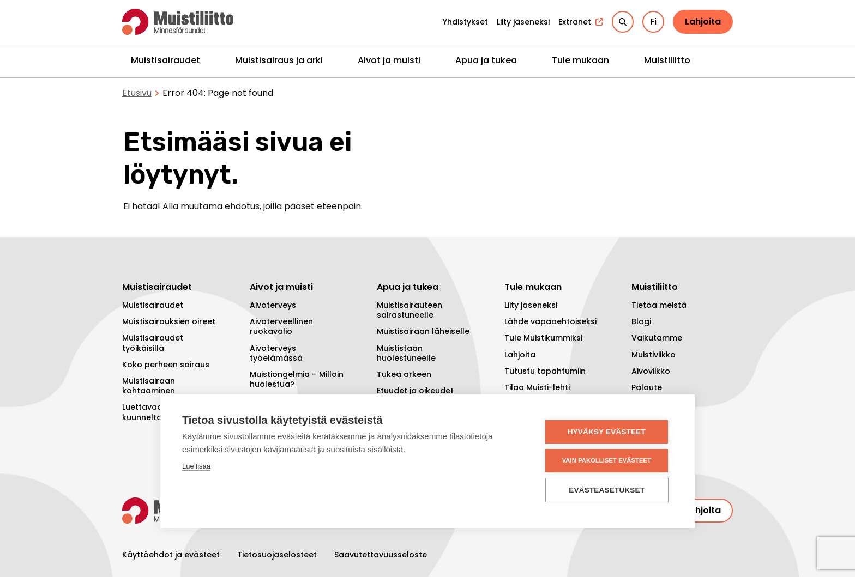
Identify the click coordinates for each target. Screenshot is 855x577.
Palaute (646, 387)
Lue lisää (196, 466)
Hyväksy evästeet (607, 432)
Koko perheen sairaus (165, 364)
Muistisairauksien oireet (168, 321)
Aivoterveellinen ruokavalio (281, 326)
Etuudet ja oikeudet (415, 391)
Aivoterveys (273, 305)
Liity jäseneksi (530, 305)
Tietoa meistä (659, 305)
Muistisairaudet (165, 60)
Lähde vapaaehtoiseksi (550, 321)
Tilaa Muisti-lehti (537, 387)
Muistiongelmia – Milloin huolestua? (297, 379)
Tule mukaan (580, 60)
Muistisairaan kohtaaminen (148, 386)
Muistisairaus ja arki (279, 60)
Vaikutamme (656, 338)
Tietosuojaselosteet (277, 555)
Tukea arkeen (404, 374)
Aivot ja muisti (389, 60)
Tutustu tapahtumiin (545, 371)
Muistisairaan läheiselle (423, 331)
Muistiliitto (667, 60)
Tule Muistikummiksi (543, 338)
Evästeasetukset (608, 490)
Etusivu (137, 93)
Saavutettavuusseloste (380, 555)
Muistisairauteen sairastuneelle (409, 310)
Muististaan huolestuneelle (406, 353)
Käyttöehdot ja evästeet (171, 555)
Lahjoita (703, 21)
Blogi (641, 321)
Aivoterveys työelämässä (276, 353)
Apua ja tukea (486, 60)
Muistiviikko (653, 355)
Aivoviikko (650, 371)
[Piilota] (211, 60)
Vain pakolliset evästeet (607, 460)
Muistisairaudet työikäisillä (152, 343)
